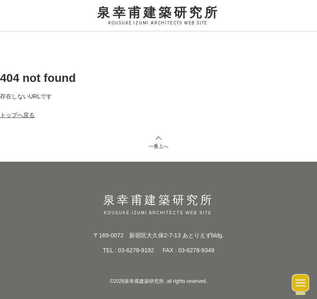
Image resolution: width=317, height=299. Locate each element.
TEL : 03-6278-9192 (128, 250)
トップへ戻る (17, 115)
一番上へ (158, 146)
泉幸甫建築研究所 (158, 16)
